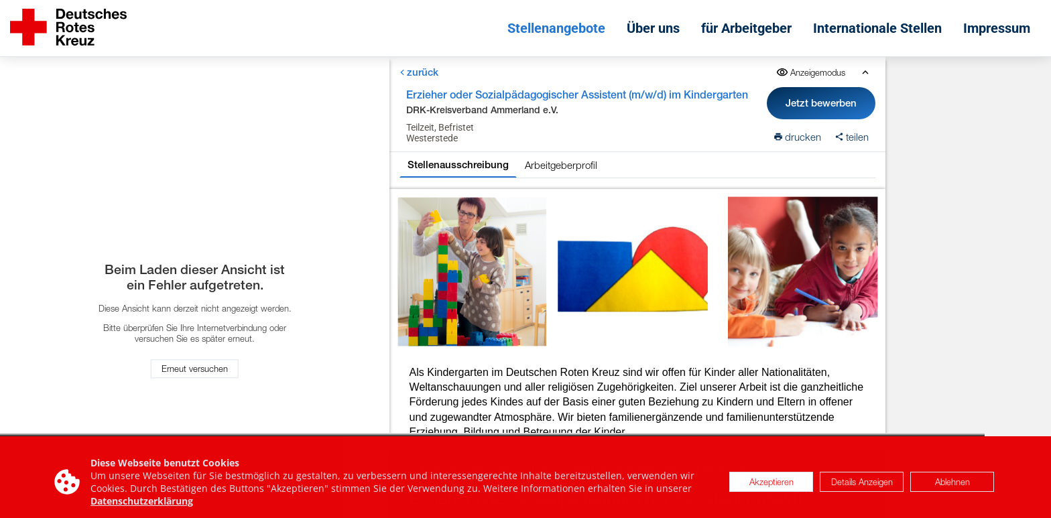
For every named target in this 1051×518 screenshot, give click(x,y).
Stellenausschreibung (458, 164)
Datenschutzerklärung (141, 506)
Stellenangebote (556, 28)
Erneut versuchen (195, 369)
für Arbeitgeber (746, 28)
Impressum (996, 28)
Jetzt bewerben (821, 103)
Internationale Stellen (877, 28)
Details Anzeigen (862, 487)
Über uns (653, 28)
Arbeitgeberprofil (561, 165)
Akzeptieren (771, 487)
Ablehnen (952, 487)
